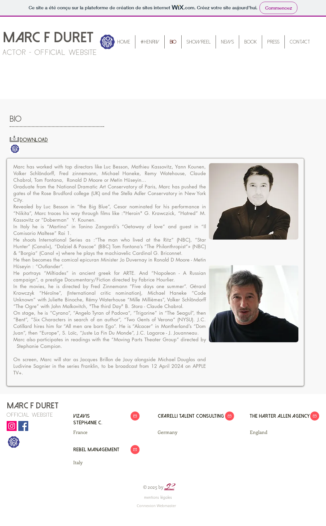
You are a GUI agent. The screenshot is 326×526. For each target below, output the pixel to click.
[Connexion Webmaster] (156, 505)
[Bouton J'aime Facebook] (19, 456)
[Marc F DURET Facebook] (23, 426)
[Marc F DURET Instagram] (12, 426)
